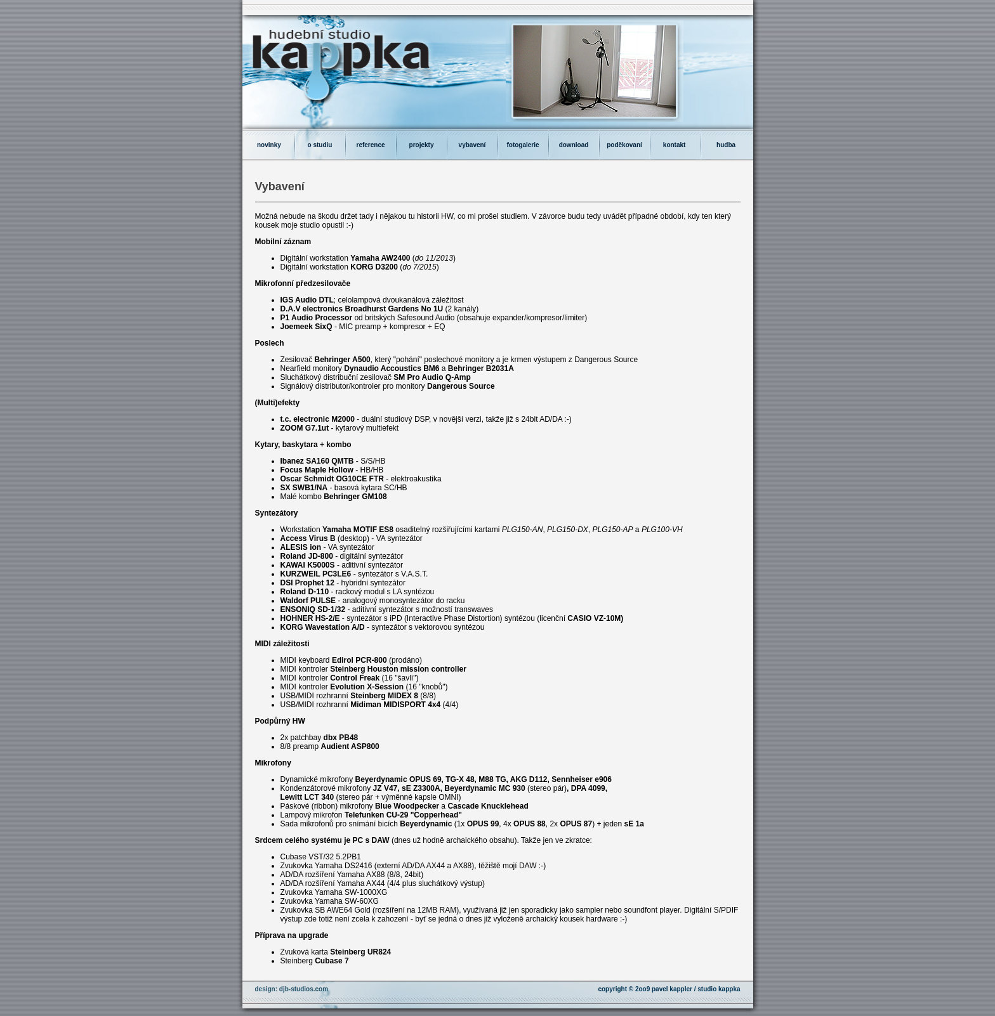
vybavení (472, 144)
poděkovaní (624, 144)
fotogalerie (522, 144)
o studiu (320, 144)
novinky (268, 144)
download (574, 144)
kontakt (675, 144)
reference (370, 144)
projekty (421, 144)
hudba (726, 144)
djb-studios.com (303, 989)
